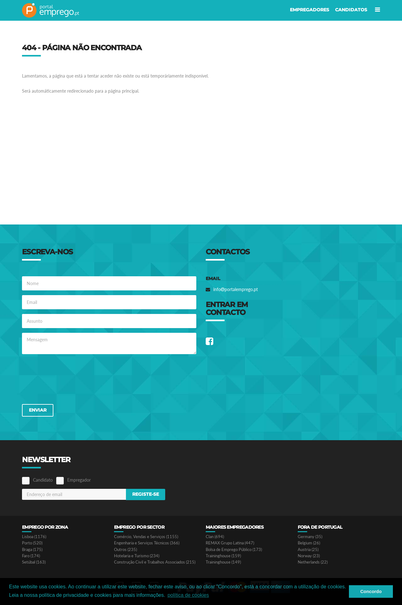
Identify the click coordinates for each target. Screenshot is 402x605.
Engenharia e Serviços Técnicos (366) (146, 543)
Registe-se (145, 494)
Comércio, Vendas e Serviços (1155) (146, 536)
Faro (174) (31, 556)
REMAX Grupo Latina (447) (230, 543)
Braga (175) (32, 549)
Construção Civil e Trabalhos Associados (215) (154, 562)
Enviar (37, 410)
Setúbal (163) (34, 562)
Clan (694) (215, 536)
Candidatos (351, 10)
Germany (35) (310, 536)
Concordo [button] (371, 591)
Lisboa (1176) (34, 536)
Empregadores (309, 10)
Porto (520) (32, 543)
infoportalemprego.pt (235, 289)
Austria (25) (308, 549)
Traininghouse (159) (223, 556)
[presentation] (69, 378)
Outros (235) (125, 549)
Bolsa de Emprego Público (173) (234, 549)
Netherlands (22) (313, 562)
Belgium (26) (309, 543)
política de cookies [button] (188, 595)
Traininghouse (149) (223, 562)
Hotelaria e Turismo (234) (136, 556)
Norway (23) (309, 556)
